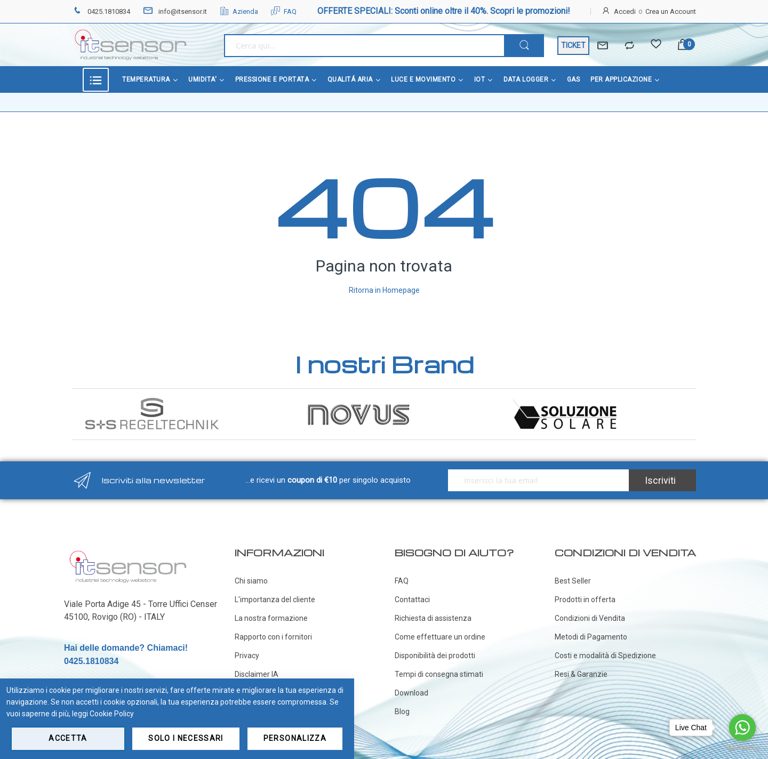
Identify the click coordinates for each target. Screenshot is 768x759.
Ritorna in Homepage (384, 290)
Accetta (68, 738)
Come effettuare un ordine (440, 637)
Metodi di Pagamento (591, 637)
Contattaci (412, 599)
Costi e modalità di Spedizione (605, 655)
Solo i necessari (185, 738)
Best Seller (573, 581)
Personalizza (294, 738)
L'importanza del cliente (275, 599)
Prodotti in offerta (585, 599)
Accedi (625, 11)
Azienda (239, 11)
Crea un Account (670, 11)
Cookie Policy (112, 713)
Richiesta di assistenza (433, 618)
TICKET (573, 45)
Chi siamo (251, 581)
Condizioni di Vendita (590, 618)
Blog (402, 711)
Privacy (247, 655)
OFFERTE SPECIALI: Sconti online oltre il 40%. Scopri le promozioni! (443, 11)
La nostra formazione (271, 618)
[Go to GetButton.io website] (742, 748)
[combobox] (364, 45)
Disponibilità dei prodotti (435, 655)
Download (411, 693)
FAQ (284, 11)
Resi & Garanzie (581, 674)
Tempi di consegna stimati (439, 674)
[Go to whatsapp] (742, 727)
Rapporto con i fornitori (273, 637)
